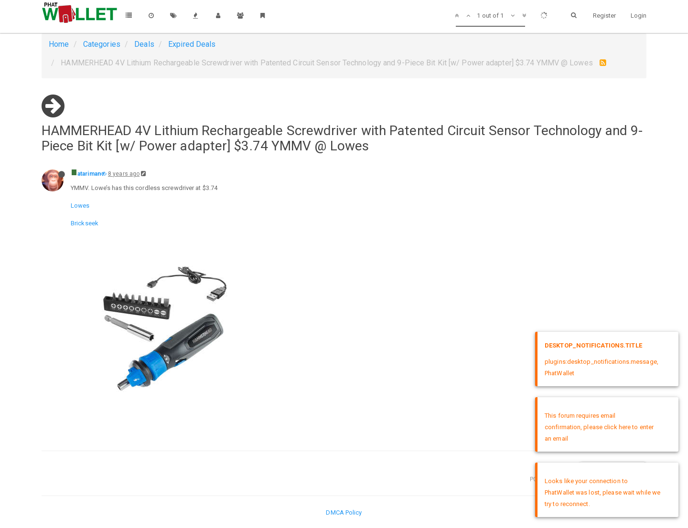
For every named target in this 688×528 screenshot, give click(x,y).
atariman (89, 173)
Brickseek (84, 223)
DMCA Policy (344, 512)
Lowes (80, 205)
